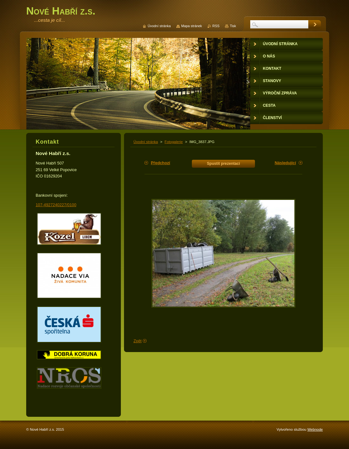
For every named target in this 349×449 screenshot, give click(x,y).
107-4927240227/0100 (56, 204)
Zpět (137, 340)
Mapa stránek (191, 26)
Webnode (315, 429)
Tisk (233, 26)
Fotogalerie (174, 142)
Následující (285, 162)
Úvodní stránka (145, 142)
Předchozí (160, 162)
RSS (215, 26)
